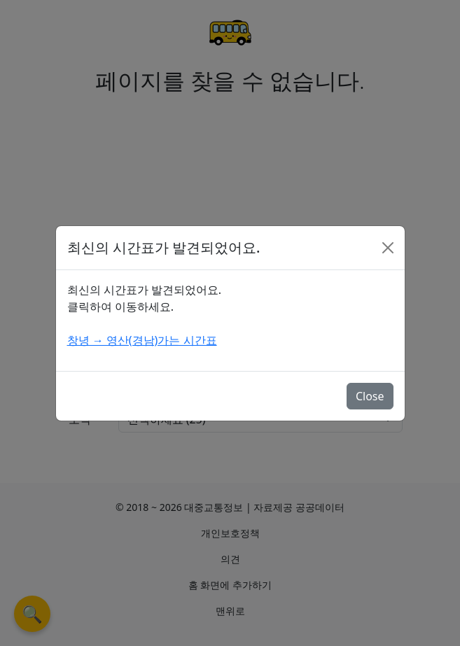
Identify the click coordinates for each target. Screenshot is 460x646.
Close (370, 396)
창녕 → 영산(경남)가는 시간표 (142, 340)
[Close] (388, 248)
